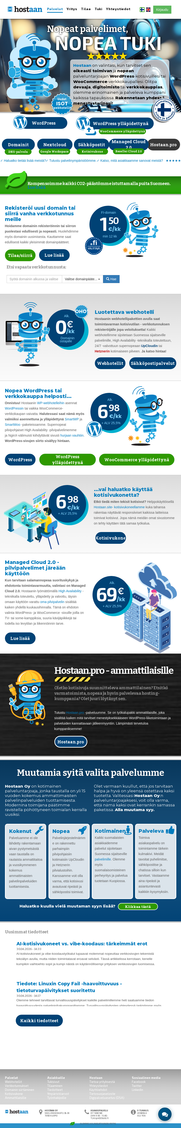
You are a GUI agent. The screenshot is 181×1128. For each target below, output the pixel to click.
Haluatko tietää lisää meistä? (25, 160)
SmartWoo (12, 424)
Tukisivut (53, 1082)
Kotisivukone (14, 1094)
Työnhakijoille (56, 1098)
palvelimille (103, 859)
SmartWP (72, 419)
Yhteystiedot (118, 9)
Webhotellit (13, 1082)
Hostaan (82, 65)
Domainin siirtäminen (19, 1090)
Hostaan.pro (75, 712)
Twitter (137, 1086)
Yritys (72, 9)
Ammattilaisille (15, 1098)
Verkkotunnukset (16, 1086)
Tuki (99, 9)
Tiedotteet (55, 1090)
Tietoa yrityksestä (102, 1082)
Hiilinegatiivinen (99, 1123)
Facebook (138, 1082)
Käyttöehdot (98, 1090)
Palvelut (55, 9)
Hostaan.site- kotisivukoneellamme (119, 507)
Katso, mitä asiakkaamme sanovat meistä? (131, 160)
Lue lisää (37, 187)
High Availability (69, 591)
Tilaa (86, 9)
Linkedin (137, 1090)
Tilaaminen (54, 1086)
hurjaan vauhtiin (72, 435)
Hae (111, 279)
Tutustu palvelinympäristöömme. (73, 160)
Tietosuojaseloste (102, 1094)
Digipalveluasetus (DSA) (106, 1098)
